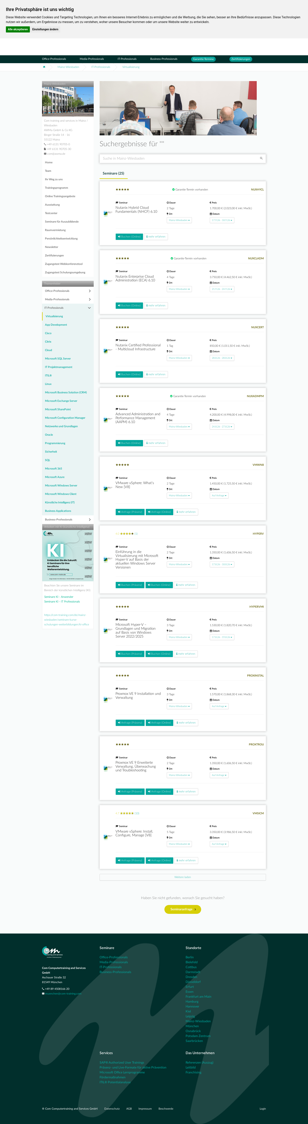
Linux (48, 384)
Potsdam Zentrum (198, 1036)
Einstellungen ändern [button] (45, 29)
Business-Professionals (163, 59)
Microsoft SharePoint (58, 409)
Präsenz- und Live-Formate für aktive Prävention (133, 1067)
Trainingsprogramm (56, 188)
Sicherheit (51, 451)
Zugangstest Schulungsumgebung (65, 272)
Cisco (48, 333)
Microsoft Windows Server (61, 485)
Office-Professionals (54, 59)
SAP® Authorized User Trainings (122, 1062)
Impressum (145, 1108)
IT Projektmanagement (58, 367)
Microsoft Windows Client (60, 494)
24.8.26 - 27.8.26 (222, 426)
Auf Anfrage (219, 495)
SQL (47, 460)
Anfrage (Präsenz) (130, 511)
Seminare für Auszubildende (62, 221)
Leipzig (190, 1016)
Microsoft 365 (53, 468)
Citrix (48, 341)
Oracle (49, 435)
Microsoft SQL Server (58, 358)
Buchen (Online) (129, 236)
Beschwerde (166, 1108)
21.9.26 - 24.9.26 (222, 289)
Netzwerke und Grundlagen (61, 426)
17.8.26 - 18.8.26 (222, 564)
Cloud (48, 350)
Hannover (192, 1006)
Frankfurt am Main (198, 996)
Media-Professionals (92, 59)
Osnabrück (193, 1031)
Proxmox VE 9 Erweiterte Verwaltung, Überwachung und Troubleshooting (136, 766)
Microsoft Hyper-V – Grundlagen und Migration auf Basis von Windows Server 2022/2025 (136, 630)
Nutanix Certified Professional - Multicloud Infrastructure (138, 347)
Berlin (190, 957)
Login (263, 1108)
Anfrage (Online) (159, 511)
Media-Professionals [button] (57, 299)
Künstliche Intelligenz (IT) (60, 502)
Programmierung (55, 443)
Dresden (191, 977)
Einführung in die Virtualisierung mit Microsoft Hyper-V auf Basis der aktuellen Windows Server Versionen (137, 559)
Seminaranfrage (183, 909)
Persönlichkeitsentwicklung (61, 238)
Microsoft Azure (54, 477)
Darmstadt (193, 972)
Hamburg (192, 1001)
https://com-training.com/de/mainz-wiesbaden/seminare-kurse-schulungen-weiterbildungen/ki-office (66, 620)
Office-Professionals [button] (57, 291)
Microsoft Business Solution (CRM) (66, 392)
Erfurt (190, 986)
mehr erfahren (156, 236)
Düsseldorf (193, 982)
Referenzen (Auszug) (199, 1062)
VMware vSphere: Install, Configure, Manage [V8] (134, 833)
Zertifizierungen (240, 59)
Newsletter (51, 247)
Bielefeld (192, 962)
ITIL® (48, 375)
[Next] (183, 877)
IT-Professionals (127, 59)
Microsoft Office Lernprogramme (122, 1072)
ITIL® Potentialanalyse (115, 1082)
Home (48, 162)
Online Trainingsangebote (60, 196)
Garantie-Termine (203, 59)
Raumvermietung (55, 230)
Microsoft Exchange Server (61, 401)
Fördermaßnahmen (113, 1077)
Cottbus (191, 967)
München (192, 1026)
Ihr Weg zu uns (54, 179)
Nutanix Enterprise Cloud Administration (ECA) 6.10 (135, 278)
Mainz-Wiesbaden (68, 67)
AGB (129, 1108)
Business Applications (58, 511)
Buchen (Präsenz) (130, 584)
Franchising (193, 1072)
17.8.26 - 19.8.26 (222, 637)
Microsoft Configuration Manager (65, 418)
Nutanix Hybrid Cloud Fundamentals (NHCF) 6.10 (136, 210)
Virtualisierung (130, 67)
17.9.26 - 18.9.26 (222, 220)
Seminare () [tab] (113, 173)
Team (48, 171)
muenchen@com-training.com (63, 993)
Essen (189, 991)
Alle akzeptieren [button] (18, 29)
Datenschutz (112, 1108)
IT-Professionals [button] (53, 308)
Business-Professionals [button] (58, 519)
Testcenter (51, 213)
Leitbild (191, 1067)
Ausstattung (52, 204)
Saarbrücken (194, 1041)
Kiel (188, 1011)
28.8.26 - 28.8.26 (222, 358)
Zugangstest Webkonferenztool (63, 264)
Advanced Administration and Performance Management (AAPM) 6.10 (138, 418)
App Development (56, 325)
